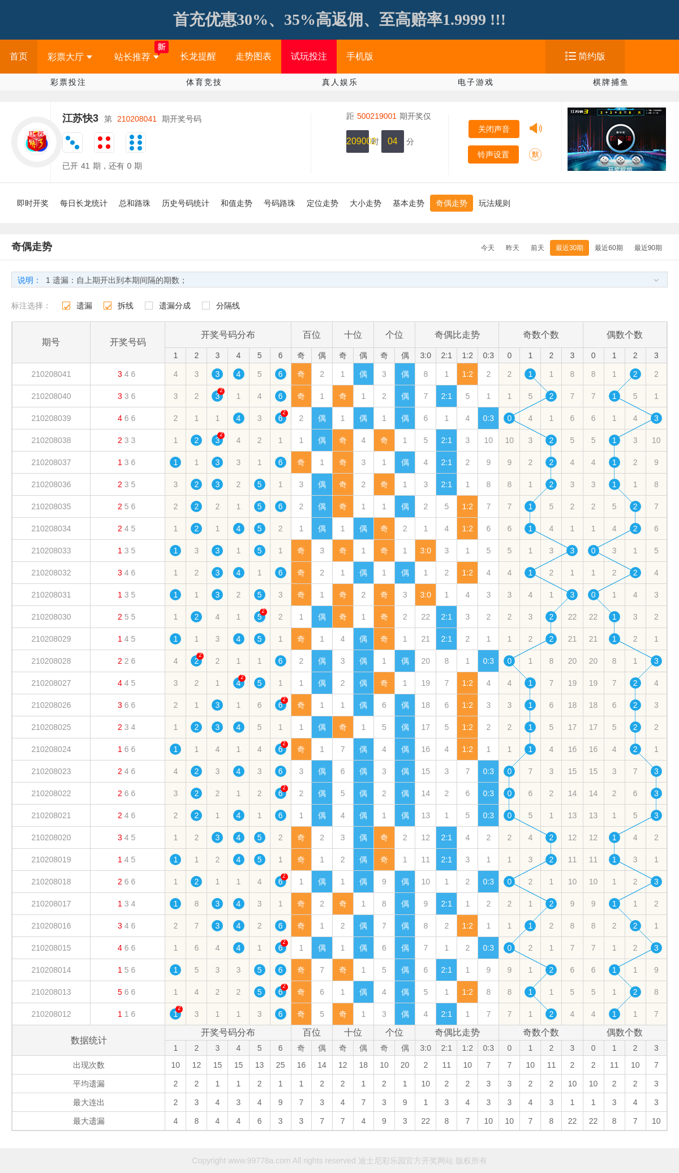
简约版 (591, 56)
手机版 (359, 56)
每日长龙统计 (84, 203)
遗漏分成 (175, 305)
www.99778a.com (259, 1160)
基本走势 (408, 203)
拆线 (126, 305)
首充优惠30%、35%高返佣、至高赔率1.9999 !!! (339, 19)
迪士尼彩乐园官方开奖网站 (405, 1160)
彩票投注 (68, 82)
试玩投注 (309, 56)
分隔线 (228, 305)
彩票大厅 (70, 57)
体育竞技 (204, 82)
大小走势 (365, 203)
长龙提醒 (198, 56)
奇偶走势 (451, 203)
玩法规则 (494, 203)
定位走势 (322, 203)
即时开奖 (33, 203)
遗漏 (84, 305)
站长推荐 (136, 57)
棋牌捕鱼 (611, 82)
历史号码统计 (185, 203)
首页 (19, 56)
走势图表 (253, 56)
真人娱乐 (340, 82)
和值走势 (236, 203)
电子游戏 (476, 82)
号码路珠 (279, 203)
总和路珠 (135, 203)
